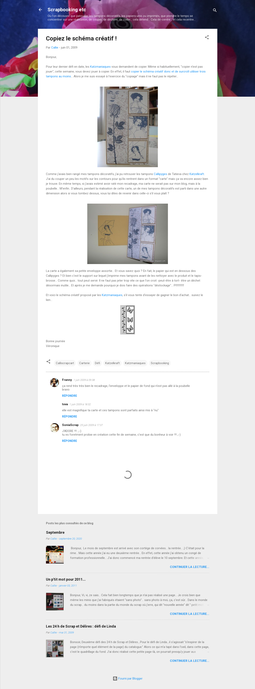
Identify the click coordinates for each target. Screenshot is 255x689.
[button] (206, 38)
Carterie (84, 363)
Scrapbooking (160, 363)
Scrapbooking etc (67, 9)
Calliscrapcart (65, 363)
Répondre (69, 395)
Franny (67, 380)
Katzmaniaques (100, 66)
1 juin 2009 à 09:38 (84, 379)
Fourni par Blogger (128, 678)
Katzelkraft (196, 174)
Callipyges (160, 174)
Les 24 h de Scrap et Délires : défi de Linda (81, 626)
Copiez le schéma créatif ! (81, 38)
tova (65, 404)
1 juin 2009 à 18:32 (80, 404)
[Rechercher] (214, 11)
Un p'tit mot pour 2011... (66, 579)
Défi (97, 363)
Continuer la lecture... (189, 567)
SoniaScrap (70, 425)
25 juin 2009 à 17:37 (91, 425)
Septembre (55, 532)
